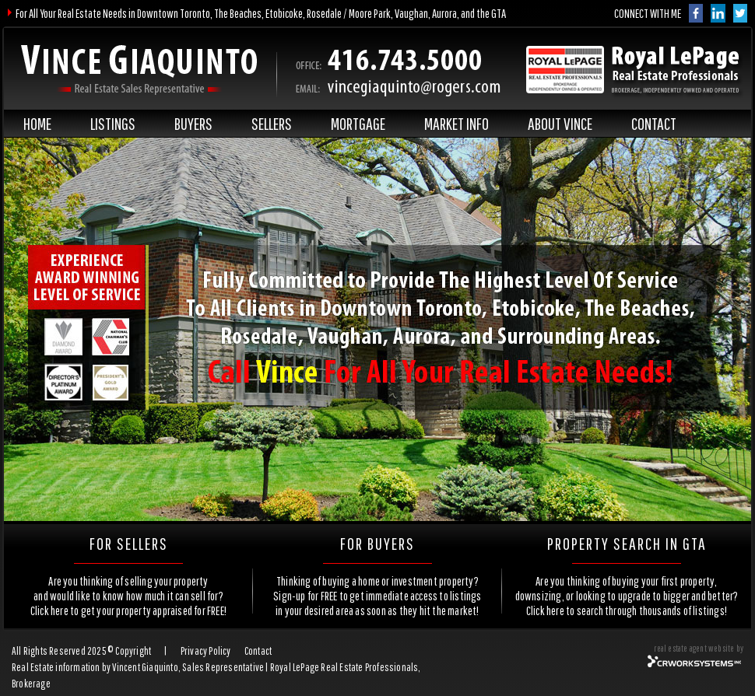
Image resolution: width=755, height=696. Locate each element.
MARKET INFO (456, 123)
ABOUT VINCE (560, 123)
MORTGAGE (358, 123)
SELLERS (271, 123)
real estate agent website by (698, 648)
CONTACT (653, 123)
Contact (258, 651)
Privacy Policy (206, 651)
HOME (37, 123)
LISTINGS (112, 123)
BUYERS (193, 123)
